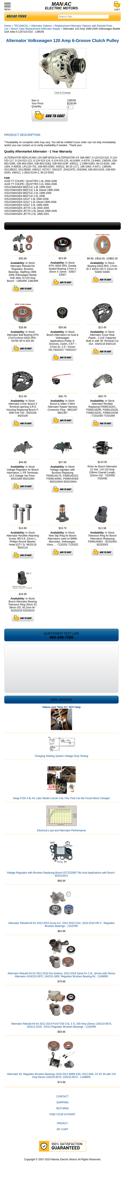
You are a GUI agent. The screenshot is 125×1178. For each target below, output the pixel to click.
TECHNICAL (21, 25)
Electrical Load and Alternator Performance (61, 830)
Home (7, 25)
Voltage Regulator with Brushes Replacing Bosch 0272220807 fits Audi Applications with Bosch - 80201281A (61, 874)
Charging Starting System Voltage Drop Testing (61, 756)
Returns (62, 1108)
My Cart (62, 1129)
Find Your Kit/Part (62, 1114)
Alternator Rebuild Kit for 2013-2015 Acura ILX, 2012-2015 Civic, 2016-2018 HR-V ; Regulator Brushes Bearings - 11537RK (61, 925)
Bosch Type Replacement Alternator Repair (35, 28)
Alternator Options (41, 25)
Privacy (62, 1123)
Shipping (62, 1102)
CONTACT (62, 1096)
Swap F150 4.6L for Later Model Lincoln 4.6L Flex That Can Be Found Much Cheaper (61, 798)
